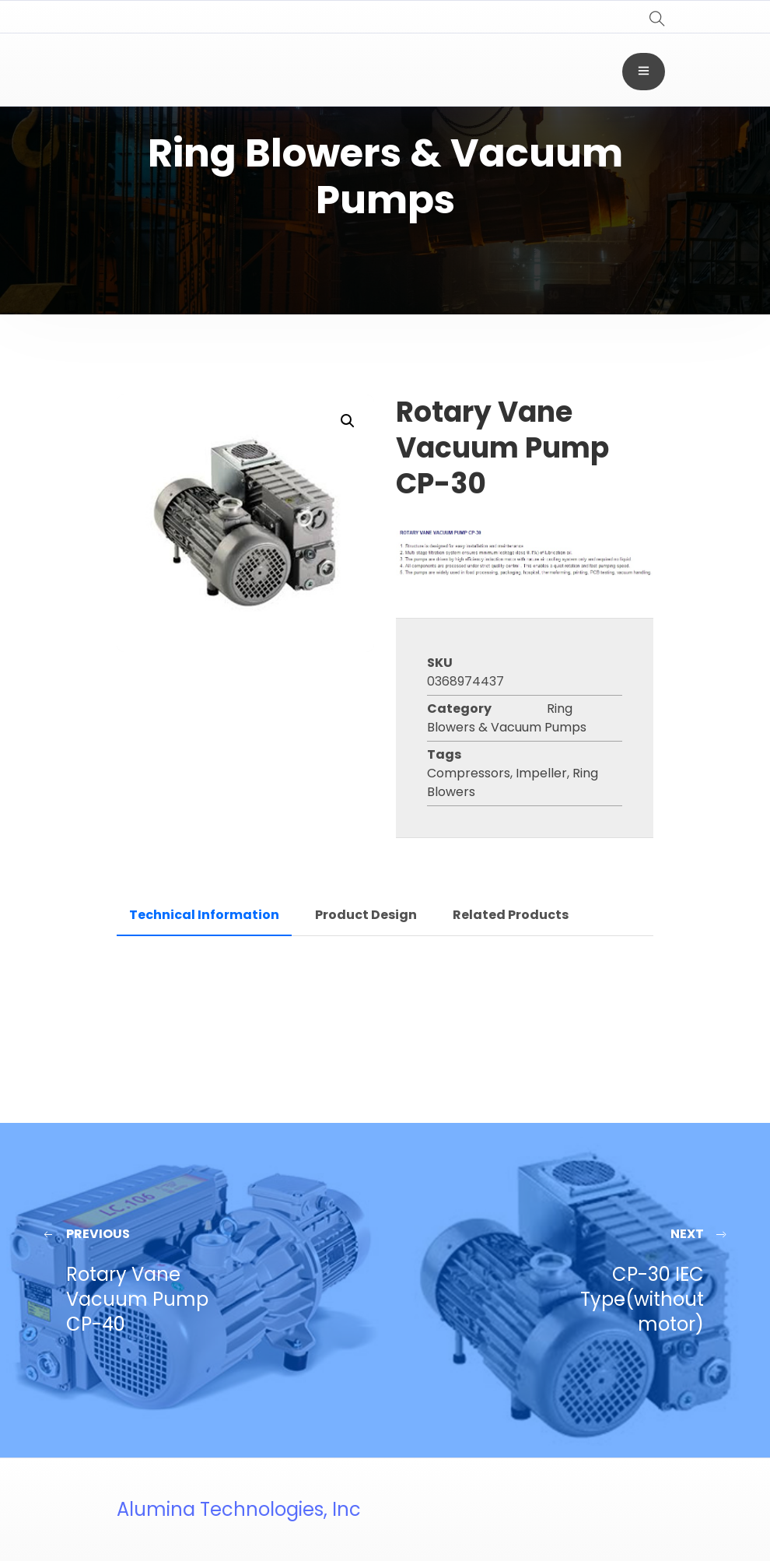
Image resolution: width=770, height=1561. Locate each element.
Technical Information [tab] (204, 915)
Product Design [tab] (366, 915)
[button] (348, 421)
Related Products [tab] (511, 915)
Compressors (468, 773)
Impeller (541, 773)
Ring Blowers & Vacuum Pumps (506, 718)
